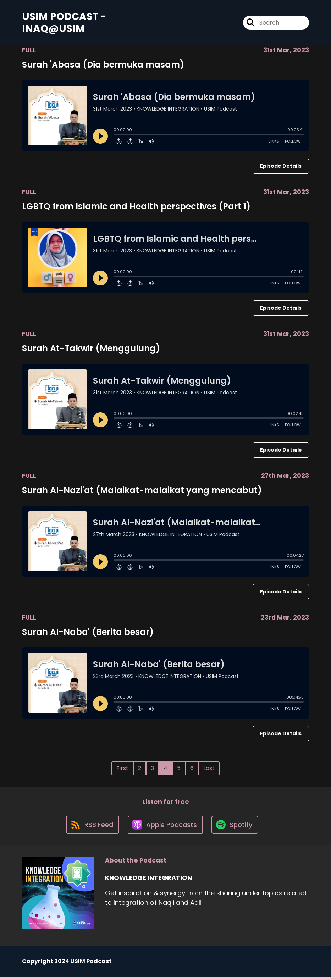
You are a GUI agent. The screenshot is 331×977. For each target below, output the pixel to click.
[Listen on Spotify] (234, 825)
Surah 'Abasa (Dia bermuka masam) (103, 64)
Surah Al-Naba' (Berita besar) (88, 632)
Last (209, 768)
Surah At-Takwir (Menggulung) (91, 348)
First (122, 768)
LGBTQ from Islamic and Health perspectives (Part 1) (136, 206)
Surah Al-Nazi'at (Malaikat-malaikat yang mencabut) (142, 490)
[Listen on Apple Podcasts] (165, 825)
